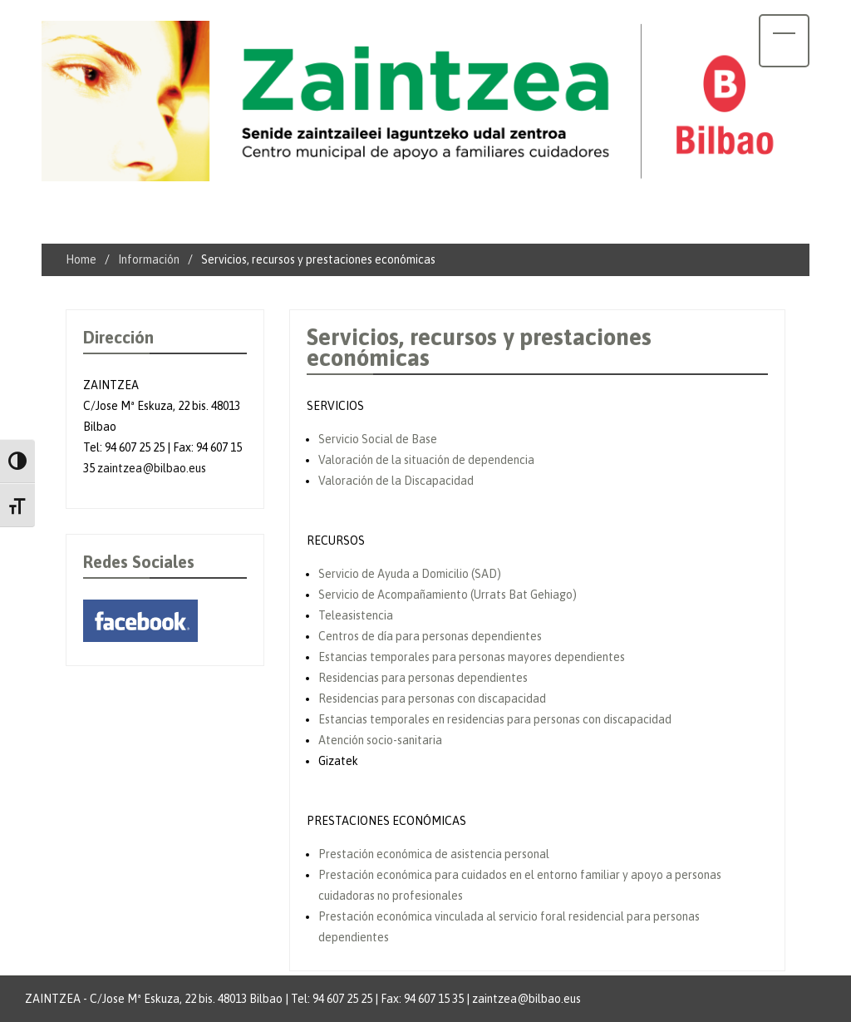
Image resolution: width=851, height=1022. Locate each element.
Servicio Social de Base (377, 439)
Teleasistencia (355, 615)
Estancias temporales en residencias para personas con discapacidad (494, 719)
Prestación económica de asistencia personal (433, 854)
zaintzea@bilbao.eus (151, 468)
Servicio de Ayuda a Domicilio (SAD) (409, 573)
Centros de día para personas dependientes (430, 636)
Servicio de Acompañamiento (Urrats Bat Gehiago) (447, 594)
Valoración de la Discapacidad (396, 480)
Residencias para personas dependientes (423, 677)
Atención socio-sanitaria (380, 740)
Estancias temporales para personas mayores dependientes (471, 657)
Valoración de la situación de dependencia (426, 460)
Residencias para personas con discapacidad (432, 698)
